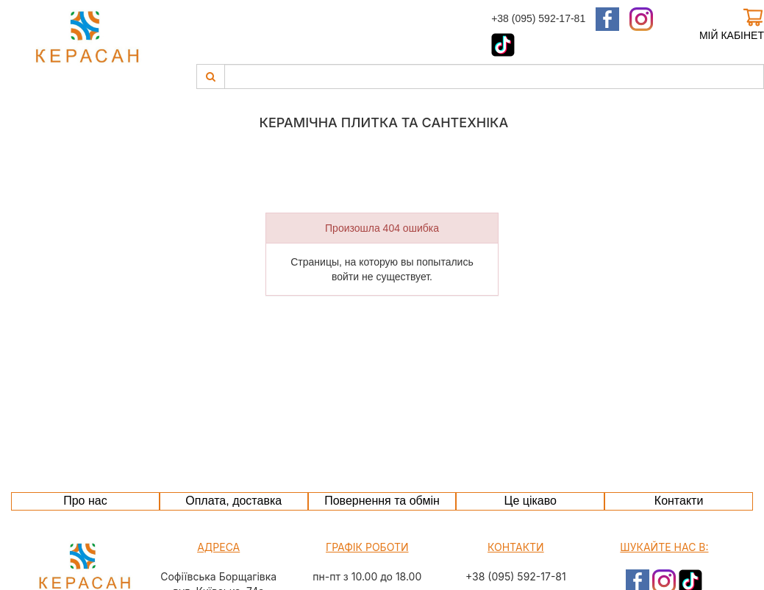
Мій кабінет (731, 35)
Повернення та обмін (382, 500)
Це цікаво (530, 500)
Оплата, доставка (233, 500)
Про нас (85, 500)
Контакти (679, 500)
